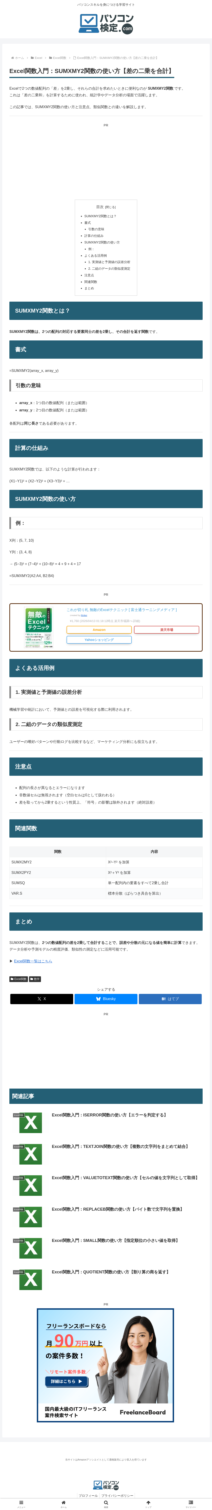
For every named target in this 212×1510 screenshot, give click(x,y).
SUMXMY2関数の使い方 (102, 242)
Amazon (99, 630)
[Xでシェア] (41, 999)
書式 (87, 223)
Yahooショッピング (99, 640)
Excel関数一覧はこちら (33, 961)
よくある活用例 (95, 255)
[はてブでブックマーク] (170, 999)
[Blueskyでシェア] (106, 999)
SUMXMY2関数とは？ (100, 216)
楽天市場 (166, 630)
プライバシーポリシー (118, 1495)
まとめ (89, 288)
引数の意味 (96, 229)
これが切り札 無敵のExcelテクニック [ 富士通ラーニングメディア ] (122, 610)
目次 (100, 207)
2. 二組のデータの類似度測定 (109, 268)
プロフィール (87, 1495)
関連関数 (90, 282)
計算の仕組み (94, 236)
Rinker (84, 615)
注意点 (89, 275)
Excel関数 (19, 979)
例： (91, 249)
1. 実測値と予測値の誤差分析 (109, 262)
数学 (35, 979)
